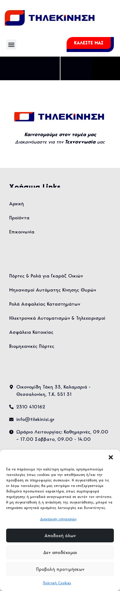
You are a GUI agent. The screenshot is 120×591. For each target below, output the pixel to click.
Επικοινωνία (21, 232)
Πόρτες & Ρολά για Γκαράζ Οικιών (46, 276)
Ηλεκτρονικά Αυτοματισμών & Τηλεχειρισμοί (57, 318)
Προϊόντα (19, 218)
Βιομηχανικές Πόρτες (31, 346)
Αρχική (16, 203)
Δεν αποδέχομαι (60, 552)
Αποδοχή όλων (60, 535)
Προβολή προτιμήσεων (60, 569)
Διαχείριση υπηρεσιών (58, 519)
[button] (111, 457)
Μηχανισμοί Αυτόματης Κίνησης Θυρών (52, 290)
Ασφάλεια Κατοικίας (31, 332)
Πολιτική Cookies (57, 583)
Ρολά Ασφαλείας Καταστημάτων (44, 304)
